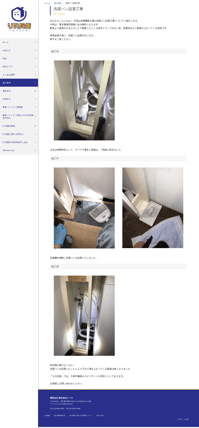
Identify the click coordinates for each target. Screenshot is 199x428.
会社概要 (47, 415)
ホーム (47, 3)
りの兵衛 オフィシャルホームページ (19, 19)
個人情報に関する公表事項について (81, 415)
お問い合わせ (100, 415)
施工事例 (57, 3)
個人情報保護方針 (59, 415)
